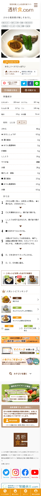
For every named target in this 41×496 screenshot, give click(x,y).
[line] (37, 83)
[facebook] (30, 83)
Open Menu (36, 5)
